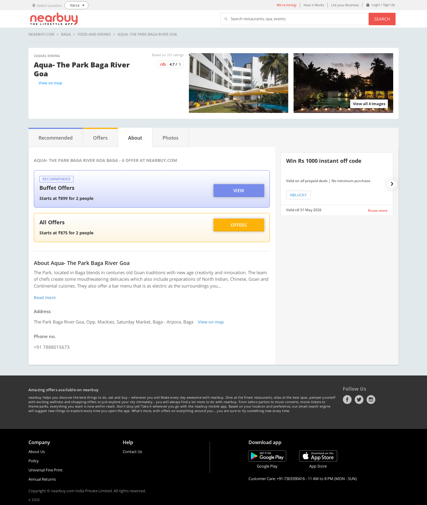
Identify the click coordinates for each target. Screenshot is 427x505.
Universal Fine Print (45, 470)
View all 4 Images (369, 103)
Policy (33, 460)
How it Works (314, 5)
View (238, 190)
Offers (239, 225)
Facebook (347, 399)
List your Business (345, 5)
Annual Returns (42, 479)
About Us (36, 451)
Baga (66, 34)
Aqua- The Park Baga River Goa (147, 34)
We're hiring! (287, 5)
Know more (378, 210)
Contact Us (132, 451)
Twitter (359, 399)
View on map (50, 83)
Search (382, 19)
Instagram (371, 399)
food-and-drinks (94, 34)
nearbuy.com (41, 34)
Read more (45, 297)
